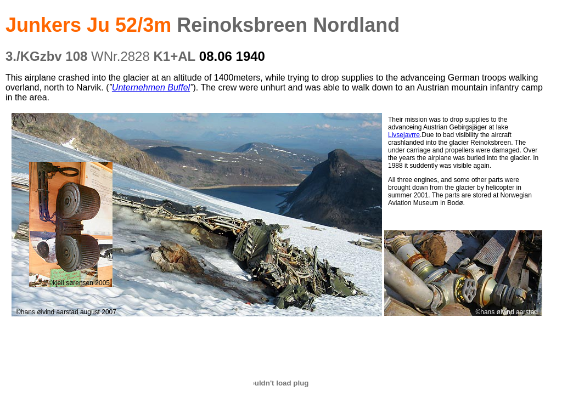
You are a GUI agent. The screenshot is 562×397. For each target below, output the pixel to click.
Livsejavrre (404, 135)
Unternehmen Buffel (151, 87)
